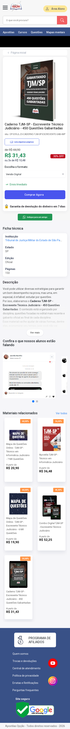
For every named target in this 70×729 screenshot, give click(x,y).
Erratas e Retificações (25, 682)
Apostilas (8, 32)
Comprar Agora (34, 194)
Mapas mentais (55, 32)
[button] (33, 401)
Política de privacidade (26, 675)
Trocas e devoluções (25, 661)
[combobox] (30, 20)
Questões (37, 32)
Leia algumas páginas (22, 141)
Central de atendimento (27, 668)
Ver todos (61, 413)
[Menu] (5, 9)
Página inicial (18, 52)
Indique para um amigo (35, 217)
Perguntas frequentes (26, 690)
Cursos (22, 32)
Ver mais (35, 332)
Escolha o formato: (16, 166)
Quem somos (20, 653)
